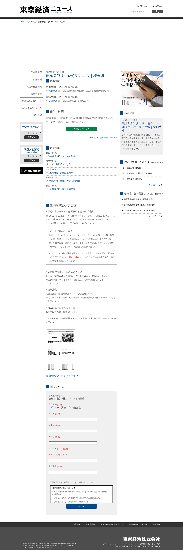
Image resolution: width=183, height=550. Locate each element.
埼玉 (34, 22)
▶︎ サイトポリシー (128, 544)
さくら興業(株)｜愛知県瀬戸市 (60, 189)
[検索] (157, 11)
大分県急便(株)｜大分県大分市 (60, 156)
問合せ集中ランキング (31, 108)
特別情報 (52, 91)
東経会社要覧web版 (31, 150)
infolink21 (141, 89)
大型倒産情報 (31, 73)
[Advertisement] (91, 46)
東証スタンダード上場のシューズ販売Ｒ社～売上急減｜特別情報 (142, 127)
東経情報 (52, 101)
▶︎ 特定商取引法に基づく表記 (148, 544)
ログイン (31, 137)
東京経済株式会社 (141, 539)
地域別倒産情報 (31, 86)
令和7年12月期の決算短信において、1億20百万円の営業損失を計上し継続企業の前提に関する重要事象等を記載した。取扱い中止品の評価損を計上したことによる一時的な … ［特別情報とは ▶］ (142, 142)
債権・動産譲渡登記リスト (31, 100)
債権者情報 (104, 138)
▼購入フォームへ (81, 129)
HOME (22, 22)
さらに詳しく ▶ (34, 133)
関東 (29, 22)
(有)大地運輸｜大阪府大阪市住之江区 (63, 181)
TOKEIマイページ (31, 127)
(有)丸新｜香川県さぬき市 (58, 164)
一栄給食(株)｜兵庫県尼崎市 (59, 172)
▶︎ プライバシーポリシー (110, 544)
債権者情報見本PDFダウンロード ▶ (62, 376)
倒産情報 (31, 79)
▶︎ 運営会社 (142, 6)
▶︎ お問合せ (157, 6)
